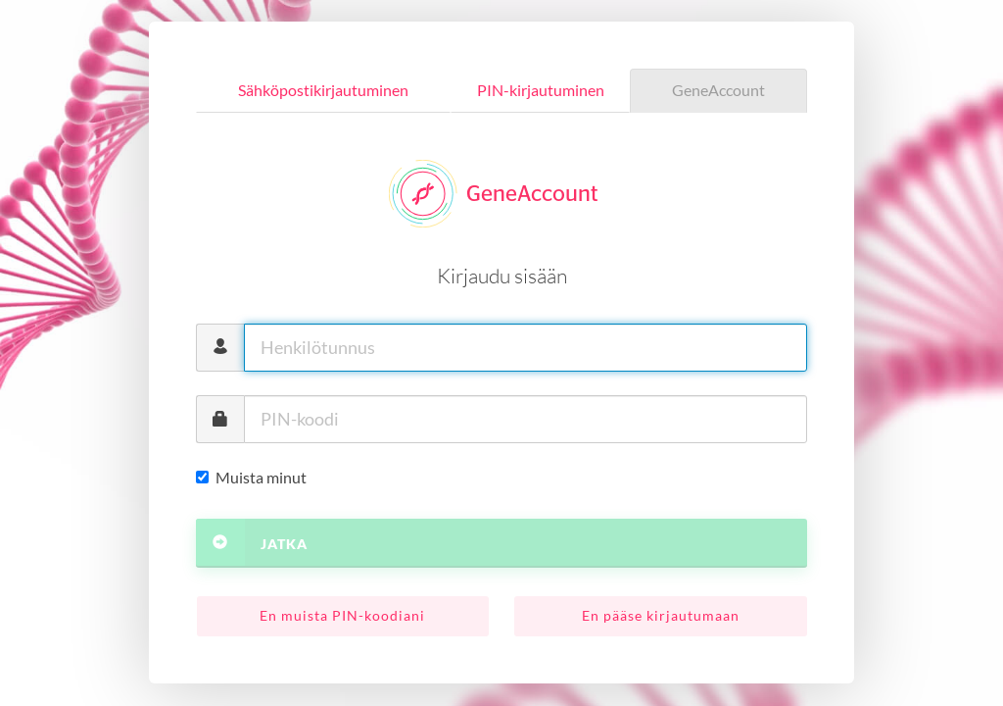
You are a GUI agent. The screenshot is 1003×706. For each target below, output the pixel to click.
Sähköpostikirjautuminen (323, 89)
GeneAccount (718, 89)
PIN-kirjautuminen (540, 89)
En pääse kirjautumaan (661, 615)
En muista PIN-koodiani (342, 615)
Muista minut (251, 477)
